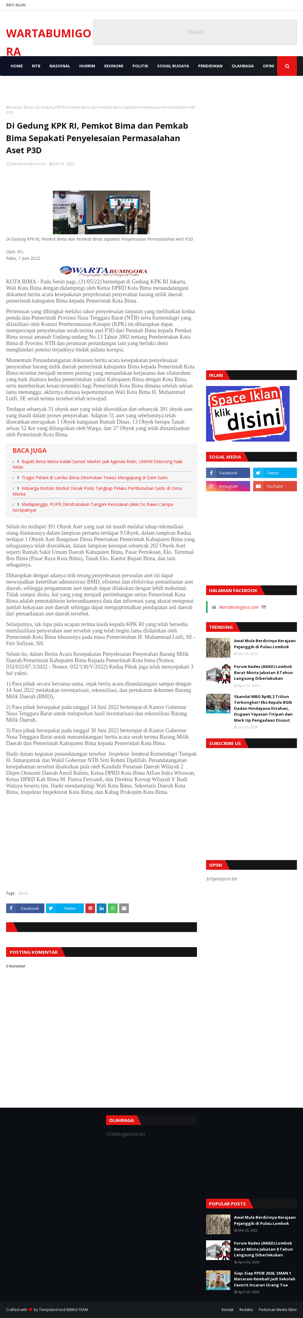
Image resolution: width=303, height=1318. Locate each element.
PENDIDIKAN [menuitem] (210, 66)
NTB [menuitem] (36, 66)
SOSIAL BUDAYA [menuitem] (173, 66)
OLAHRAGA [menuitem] (243, 66)
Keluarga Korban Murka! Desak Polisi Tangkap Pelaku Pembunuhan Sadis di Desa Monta (97, 491)
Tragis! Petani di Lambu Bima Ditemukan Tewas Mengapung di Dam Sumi (94, 477)
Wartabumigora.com (28, 163)
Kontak (227, 1309)
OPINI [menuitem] (268, 66)
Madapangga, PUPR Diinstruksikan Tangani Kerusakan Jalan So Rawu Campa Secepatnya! (92, 507)
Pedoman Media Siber (278, 1309)
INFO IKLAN (16, 5)
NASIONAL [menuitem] (60, 66)
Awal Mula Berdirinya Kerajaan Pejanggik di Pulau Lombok (265, 643)
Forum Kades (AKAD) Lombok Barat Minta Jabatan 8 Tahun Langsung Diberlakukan (263, 672)
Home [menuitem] (17, 66)
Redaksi (246, 1309)
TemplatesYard (52, 1309)
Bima (28, 107)
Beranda (13, 107)
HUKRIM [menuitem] (87, 66)
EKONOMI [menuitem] (113, 66)
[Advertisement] (101, 842)
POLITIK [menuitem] (140, 66)
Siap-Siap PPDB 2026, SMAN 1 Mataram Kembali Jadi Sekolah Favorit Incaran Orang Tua (264, 1279)
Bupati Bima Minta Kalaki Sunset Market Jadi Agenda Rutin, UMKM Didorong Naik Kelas (97, 464)
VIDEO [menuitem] (17, 85)
